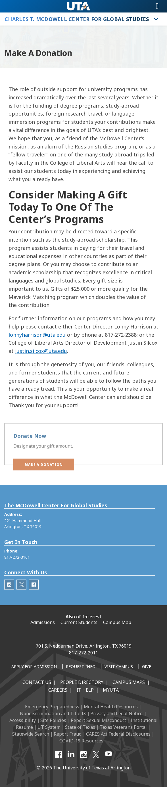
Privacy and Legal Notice (116, 713)
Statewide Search (30, 734)
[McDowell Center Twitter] (21, 597)
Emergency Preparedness (52, 707)
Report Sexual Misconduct (98, 720)
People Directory (81, 682)
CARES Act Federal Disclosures (118, 734)
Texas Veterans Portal (123, 727)
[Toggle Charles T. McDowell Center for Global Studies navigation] (156, 19)
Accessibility (22, 720)
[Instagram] (83, 754)
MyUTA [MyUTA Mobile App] (111, 690)
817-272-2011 (83, 653)
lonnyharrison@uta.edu (37, 334)
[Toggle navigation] (157, 6)
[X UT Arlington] (96, 754)
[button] (43, 468)
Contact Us (36, 682)
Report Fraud (68, 734)
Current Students (78, 622)
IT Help (85, 690)
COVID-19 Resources (81, 741)
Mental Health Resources (111, 707)
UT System (48, 727)
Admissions (42, 622)
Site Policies (53, 720)
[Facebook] (58, 754)
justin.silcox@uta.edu (41, 351)
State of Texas (80, 727)
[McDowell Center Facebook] (34, 597)
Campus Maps (128, 682)
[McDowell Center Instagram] (9, 597)
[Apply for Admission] (34, 667)
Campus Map (117, 622)
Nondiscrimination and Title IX (53, 713)
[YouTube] (108, 754)
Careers (57, 690)
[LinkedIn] (71, 754)
